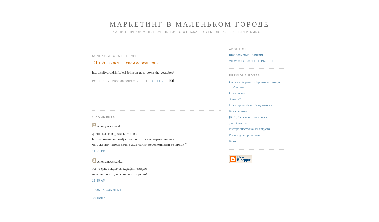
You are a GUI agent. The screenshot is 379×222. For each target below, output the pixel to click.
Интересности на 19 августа (249, 129)
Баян (232, 141)
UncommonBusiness (246, 55)
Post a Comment (107, 190)
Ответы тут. (237, 93)
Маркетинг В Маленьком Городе (189, 24)
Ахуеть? (235, 99)
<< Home (98, 198)
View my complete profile (252, 61)
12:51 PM (157, 81)
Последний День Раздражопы (250, 105)
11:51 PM (99, 150)
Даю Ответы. (238, 123)
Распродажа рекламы (244, 135)
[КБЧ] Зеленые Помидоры (248, 117)
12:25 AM (99, 180)
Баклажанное (238, 111)
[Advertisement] (154, 46)
